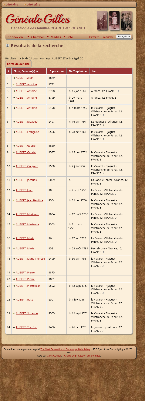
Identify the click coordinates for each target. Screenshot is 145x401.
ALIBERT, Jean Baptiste (29, 200)
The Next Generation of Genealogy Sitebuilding (65, 349)
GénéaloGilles (37, 18)
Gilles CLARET (54, 355)
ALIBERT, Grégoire (27, 166)
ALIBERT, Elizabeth (27, 121)
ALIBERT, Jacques (26, 180)
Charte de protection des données (82, 355)
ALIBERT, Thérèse (26, 327)
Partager (94, 37)
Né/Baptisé (78, 71)
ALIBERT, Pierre (25, 272)
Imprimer (108, 37)
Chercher (37, 37)
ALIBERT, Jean (24, 190)
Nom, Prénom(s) (26, 71)
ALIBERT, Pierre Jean (28, 285)
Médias (56, 37)
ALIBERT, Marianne (27, 214)
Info (70, 37)
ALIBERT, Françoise (27, 132)
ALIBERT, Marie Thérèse (30, 258)
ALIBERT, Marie (25, 238)
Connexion (15, 37)
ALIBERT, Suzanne (27, 313)
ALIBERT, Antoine (26, 84)
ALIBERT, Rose (24, 299)
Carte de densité (18, 64)
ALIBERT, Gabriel (26, 145)
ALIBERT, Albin (25, 77)
